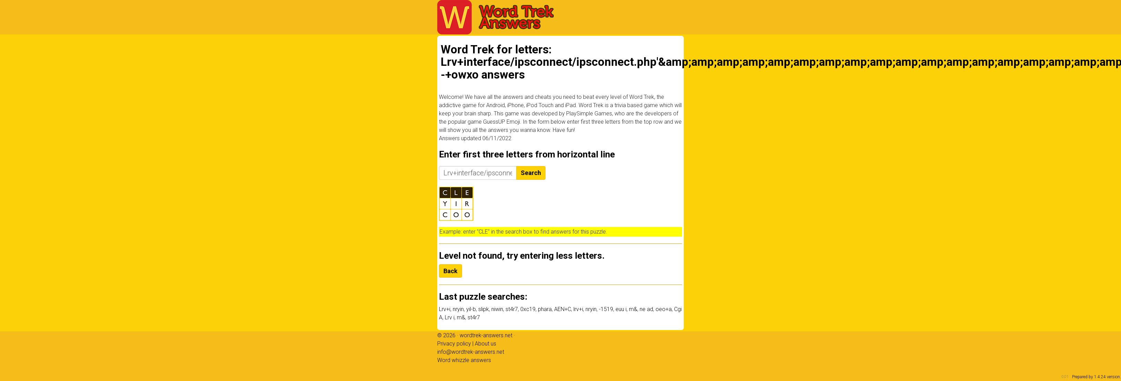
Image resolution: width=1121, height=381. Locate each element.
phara (545, 309)
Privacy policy (454, 343)
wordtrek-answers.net (486, 335)
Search (531, 172)
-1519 (606, 309)
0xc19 (528, 309)
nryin (458, 309)
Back (450, 271)
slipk (483, 309)
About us (485, 343)
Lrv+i (444, 309)
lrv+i (578, 309)
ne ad (646, 309)
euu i (621, 309)
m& (633, 309)
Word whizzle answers (464, 360)
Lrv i (449, 317)
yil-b (471, 309)
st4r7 (512, 309)
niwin (497, 309)
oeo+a (663, 309)
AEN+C (562, 309)
